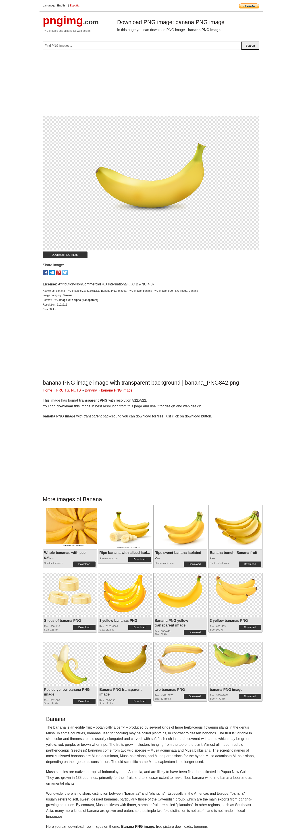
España (74, 5)
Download (84, 564)
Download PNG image (65, 254)
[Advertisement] (151, 84)
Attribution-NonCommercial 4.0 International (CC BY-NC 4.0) (106, 284)
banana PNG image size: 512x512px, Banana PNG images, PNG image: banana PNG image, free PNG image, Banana (127, 290)
